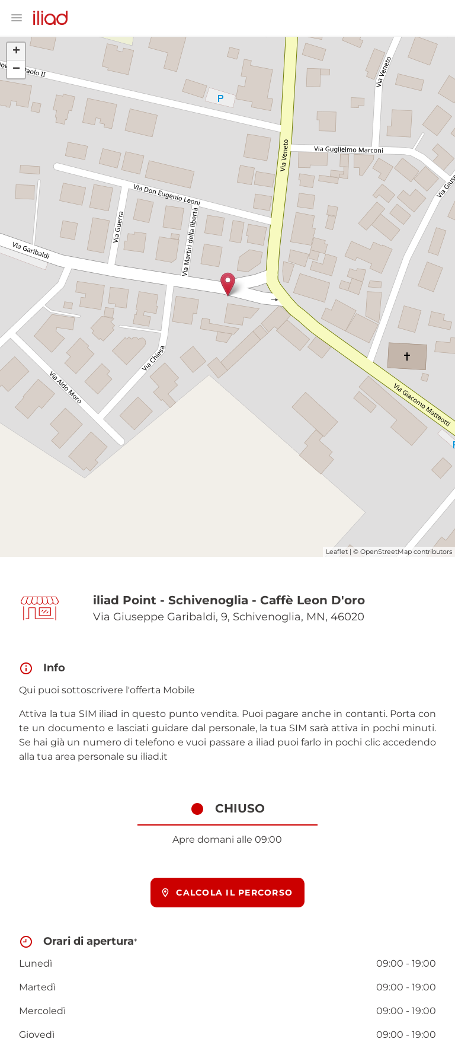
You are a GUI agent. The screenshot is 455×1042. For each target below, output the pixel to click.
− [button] (16, 69)
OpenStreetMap (386, 551)
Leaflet (337, 551)
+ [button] (16, 51)
